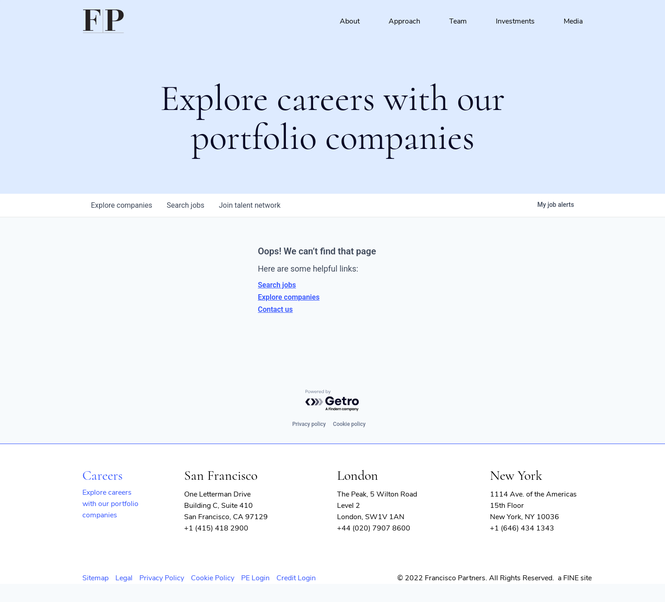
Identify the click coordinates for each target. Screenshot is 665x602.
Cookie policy (349, 424)
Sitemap (95, 578)
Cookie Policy (212, 578)
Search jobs (277, 285)
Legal (124, 578)
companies (121, 205)
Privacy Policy (161, 578)
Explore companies (288, 297)
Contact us (275, 309)
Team (458, 21)
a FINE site (575, 578)
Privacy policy (309, 424)
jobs (185, 205)
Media (573, 21)
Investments (515, 21)
